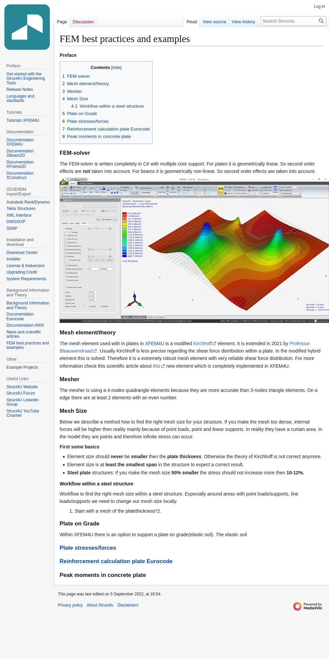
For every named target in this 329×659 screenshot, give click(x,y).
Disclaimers (128, 605)
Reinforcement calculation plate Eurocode (116, 561)
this (156, 366)
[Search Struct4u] (293, 21)
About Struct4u (100, 605)
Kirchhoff (202, 343)
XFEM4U (154, 343)
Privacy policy (70, 605)
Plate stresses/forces (88, 548)
